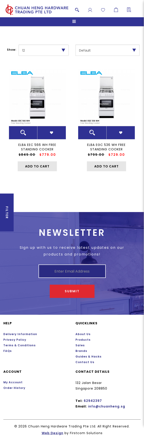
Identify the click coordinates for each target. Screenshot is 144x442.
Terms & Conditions (19, 345)
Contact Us (84, 362)
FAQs (7, 351)
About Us (82, 334)
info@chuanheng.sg (106, 406)
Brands (81, 351)
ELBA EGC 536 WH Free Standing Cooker (106, 147)
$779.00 (47, 154)
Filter (7, 221)
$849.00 (27, 154)
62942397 (93, 401)
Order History (14, 388)
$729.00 (116, 154)
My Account (13, 382)
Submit (72, 291)
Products (82, 340)
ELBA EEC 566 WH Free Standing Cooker (37, 147)
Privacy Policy (14, 340)
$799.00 (96, 154)
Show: (11, 50)
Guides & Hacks (88, 356)
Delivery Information (20, 334)
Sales (80, 345)
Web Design (52, 433)
